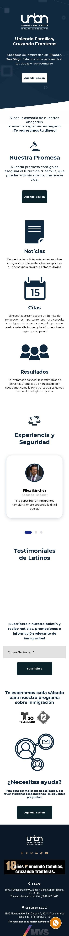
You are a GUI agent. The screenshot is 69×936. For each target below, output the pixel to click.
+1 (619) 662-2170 (40, 916)
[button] (28, 532)
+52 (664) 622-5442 (47, 896)
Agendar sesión (34, 77)
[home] (34, 21)
